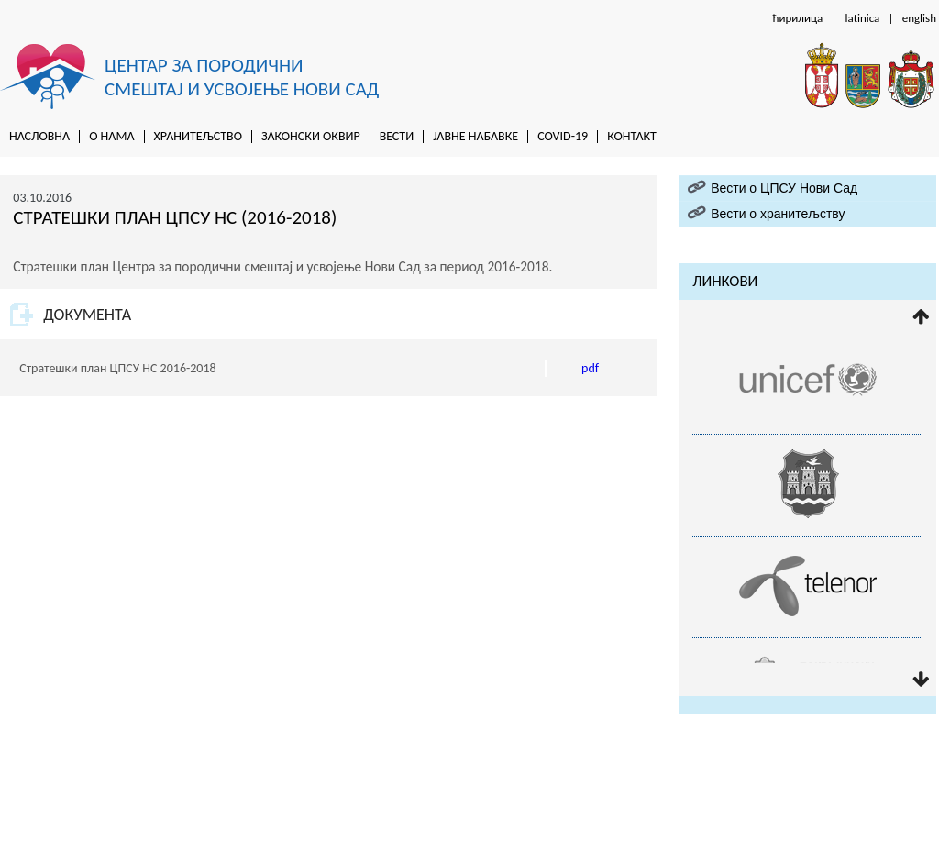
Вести (397, 136)
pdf (590, 368)
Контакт (632, 136)
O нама (111, 136)
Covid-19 (562, 136)
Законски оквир (310, 136)
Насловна (39, 136)
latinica (862, 18)
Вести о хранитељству (778, 213)
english (919, 18)
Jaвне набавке (475, 136)
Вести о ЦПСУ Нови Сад (784, 188)
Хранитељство (198, 136)
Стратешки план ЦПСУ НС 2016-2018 (117, 368)
